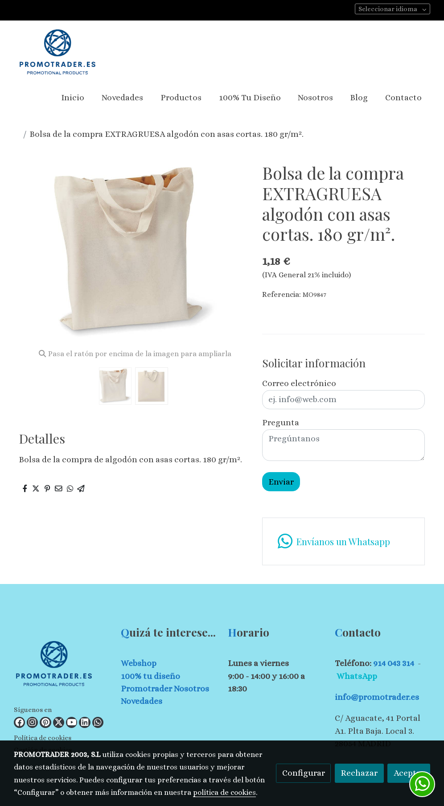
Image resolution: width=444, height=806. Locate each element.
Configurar (303, 772)
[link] (57, 51)
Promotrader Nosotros (165, 688)
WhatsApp (357, 676)
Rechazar (359, 772)
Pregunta (280, 422)
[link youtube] (71, 722)
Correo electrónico (299, 383)
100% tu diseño (150, 676)
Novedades (141, 701)
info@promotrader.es (377, 697)
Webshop (138, 663)
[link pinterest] (45, 722)
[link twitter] (59, 722)
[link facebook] (19, 722)
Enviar (281, 481)
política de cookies (224, 792)
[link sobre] (62, 665)
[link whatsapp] (97, 722)
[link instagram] (32, 722)
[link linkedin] (84, 722)
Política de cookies (42, 738)
